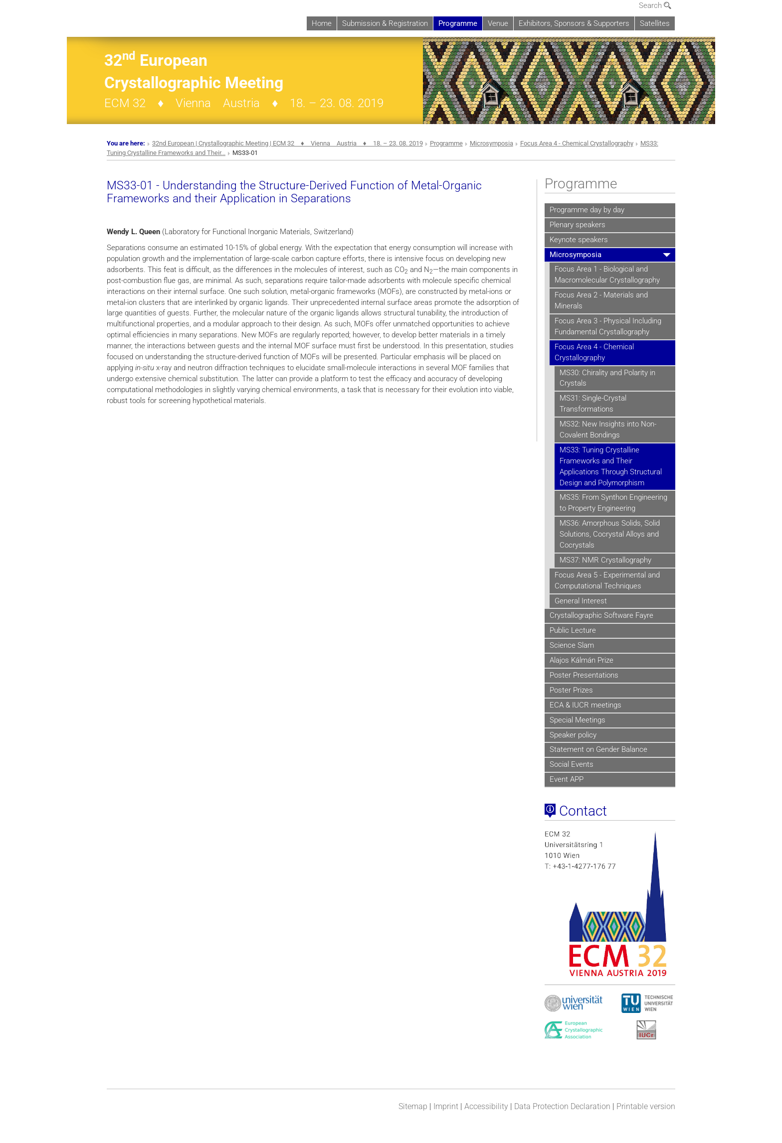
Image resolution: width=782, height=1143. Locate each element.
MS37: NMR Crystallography (605, 560)
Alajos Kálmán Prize (581, 660)
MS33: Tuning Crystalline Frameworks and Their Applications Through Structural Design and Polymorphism (611, 466)
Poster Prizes (571, 690)
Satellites (655, 23)
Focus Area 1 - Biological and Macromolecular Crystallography (607, 275)
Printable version (645, 1106)
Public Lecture (573, 630)
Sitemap (412, 1106)
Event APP (567, 779)
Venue (498, 23)
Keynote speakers (579, 239)
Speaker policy (573, 734)
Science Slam (572, 645)
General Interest (581, 600)
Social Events (571, 764)
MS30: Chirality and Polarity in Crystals (607, 378)
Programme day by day (587, 209)
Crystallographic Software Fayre (601, 615)
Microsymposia (491, 143)
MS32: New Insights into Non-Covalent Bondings (608, 429)
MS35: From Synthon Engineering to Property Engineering (613, 503)
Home (322, 23)
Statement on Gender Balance (598, 749)
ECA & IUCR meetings (585, 705)
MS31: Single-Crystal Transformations (593, 404)
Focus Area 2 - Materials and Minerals (601, 300)
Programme (457, 23)
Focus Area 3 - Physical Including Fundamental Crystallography (608, 326)
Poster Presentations (584, 675)
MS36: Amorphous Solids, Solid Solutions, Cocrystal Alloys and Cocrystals (610, 534)
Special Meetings (577, 719)
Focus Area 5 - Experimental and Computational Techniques (607, 580)
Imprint (445, 1106)
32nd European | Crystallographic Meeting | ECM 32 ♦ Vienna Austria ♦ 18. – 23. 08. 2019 (287, 143)
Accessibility (486, 1106)
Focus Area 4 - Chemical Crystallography (576, 143)
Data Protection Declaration (562, 1106)
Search (655, 5)
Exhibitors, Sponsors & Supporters (574, 23)
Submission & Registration (385, 23)
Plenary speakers (577, 224)
